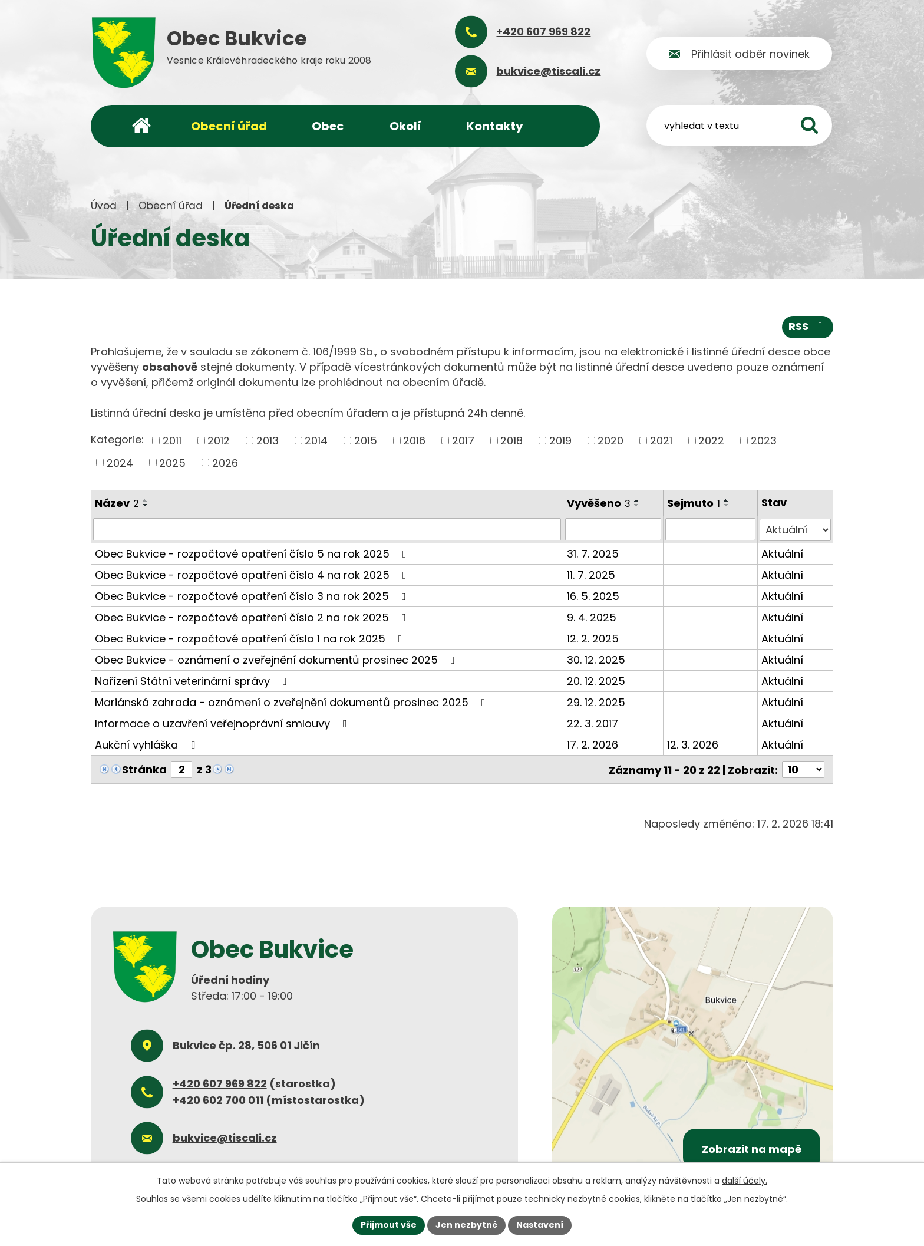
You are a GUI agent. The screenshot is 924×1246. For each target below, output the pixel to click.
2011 (172, 440)
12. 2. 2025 (593, 638)
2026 (225, 462)
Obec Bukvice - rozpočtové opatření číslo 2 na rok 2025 (253, 616)
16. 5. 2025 (593, 595)
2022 (711, 440)
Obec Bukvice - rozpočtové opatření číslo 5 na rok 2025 (253, 553)
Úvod (104, 206)
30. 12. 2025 (596, 659)
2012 (218, 440)
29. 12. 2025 (596, 701)
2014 (316, 440)
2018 (511, 440)
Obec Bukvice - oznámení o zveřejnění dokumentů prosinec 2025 (277, 659)
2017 (463, 440)
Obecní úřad (170, 206)
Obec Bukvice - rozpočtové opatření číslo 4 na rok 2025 (253, 574)
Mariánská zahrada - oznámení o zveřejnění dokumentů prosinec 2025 (292, 701)
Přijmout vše (389, 1225)
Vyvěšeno (599, 503)
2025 (172, 462)
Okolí (405, 126)
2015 (365, 440)
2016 (414, 440)
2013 (267, 440)
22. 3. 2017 (593, 723)
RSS (807, 326)
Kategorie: (117, 439)
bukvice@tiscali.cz (225, 1136)
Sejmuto (694, 503)
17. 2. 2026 (593, 744)
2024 (120, 462)
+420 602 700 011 (218, 1099)
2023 (764, 440)
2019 (560, 440)
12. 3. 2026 (693, 744)
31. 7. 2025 (593, 553)
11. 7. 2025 (591, 574)
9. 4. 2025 (592, 616)
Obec (328, 126)
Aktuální (782, 553)
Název (117, 503)
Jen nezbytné (466, 1225)
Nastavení (539, 1225)
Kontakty (494, 126)
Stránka (144, 769)
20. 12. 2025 (596, 680)
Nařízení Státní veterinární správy (193, 680)
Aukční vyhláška (147, 744)
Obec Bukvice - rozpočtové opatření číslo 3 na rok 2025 (253, 595)
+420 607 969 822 (220, 1082)
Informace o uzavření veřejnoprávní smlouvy (223, 723)
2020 (610, 440)
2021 (661, 440)
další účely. (744, 1180)
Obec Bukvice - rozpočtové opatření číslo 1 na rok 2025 (251, 638)
